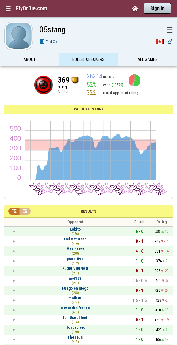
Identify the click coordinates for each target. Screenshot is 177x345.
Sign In (157, 8)
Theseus (75, 337)
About (29, 59)
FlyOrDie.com (31, 8)
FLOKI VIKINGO (75, 268)
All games (147, 59)
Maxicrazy (75, 249)
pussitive (75, 258)
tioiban (75, 298)
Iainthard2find (75, 317)
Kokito (75, 229)
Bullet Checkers (88, 59)
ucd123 (75, 278)
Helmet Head (75, 239)
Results (89, 211)
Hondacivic (75, 327)
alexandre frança (75, 308)
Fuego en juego (75, 288)
